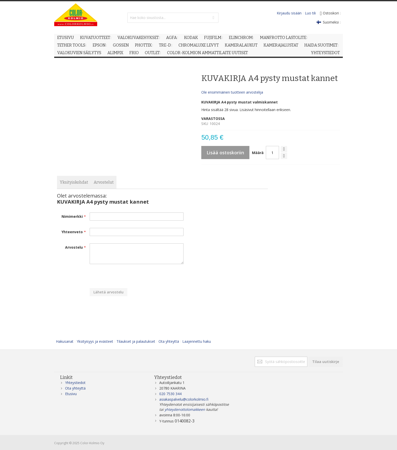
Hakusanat (64, 341)
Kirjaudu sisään (289, 13)
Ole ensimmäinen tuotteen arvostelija (232, 92)
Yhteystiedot (75, 382)
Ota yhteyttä (168, 341)
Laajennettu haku (196, 341)
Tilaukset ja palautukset (135, 341)
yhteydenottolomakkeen (185, 409)
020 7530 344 (170, 393)
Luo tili (310, 13)
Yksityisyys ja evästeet (95, 341)
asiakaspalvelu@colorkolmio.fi (183, 399)
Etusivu (71, 393)
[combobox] (173, 18)
